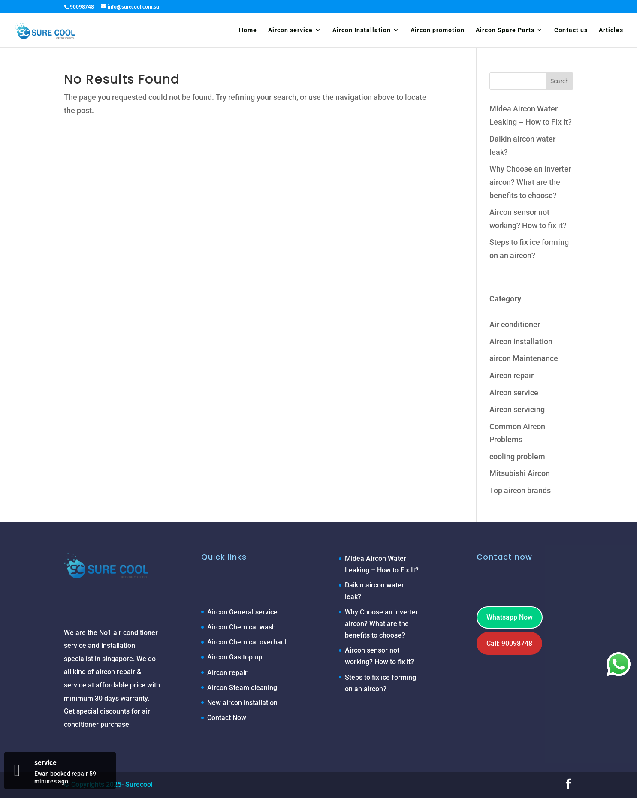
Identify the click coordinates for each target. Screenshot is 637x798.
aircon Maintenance (523, 358)
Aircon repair (511, 375)
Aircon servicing (517, 409)
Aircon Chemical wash (241, 627)
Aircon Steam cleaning (242, 688)
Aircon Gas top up (234, 657)
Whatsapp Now (509, 617)
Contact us (571, 30)
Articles (611, 30)
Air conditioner (514, 324)
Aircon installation (520, 341)
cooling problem (517, 456)
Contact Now (226, 718)
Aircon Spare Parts (505, 30)
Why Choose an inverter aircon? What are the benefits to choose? (530, 181)
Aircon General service (242, 612)
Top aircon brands (520, 490)
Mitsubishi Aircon (519, 473)
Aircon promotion (438, 30)
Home (248, 30)
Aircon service (290, 30)
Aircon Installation (361, 30)
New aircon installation (242, 703)
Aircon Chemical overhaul (247, 642)
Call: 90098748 (509, 643)
